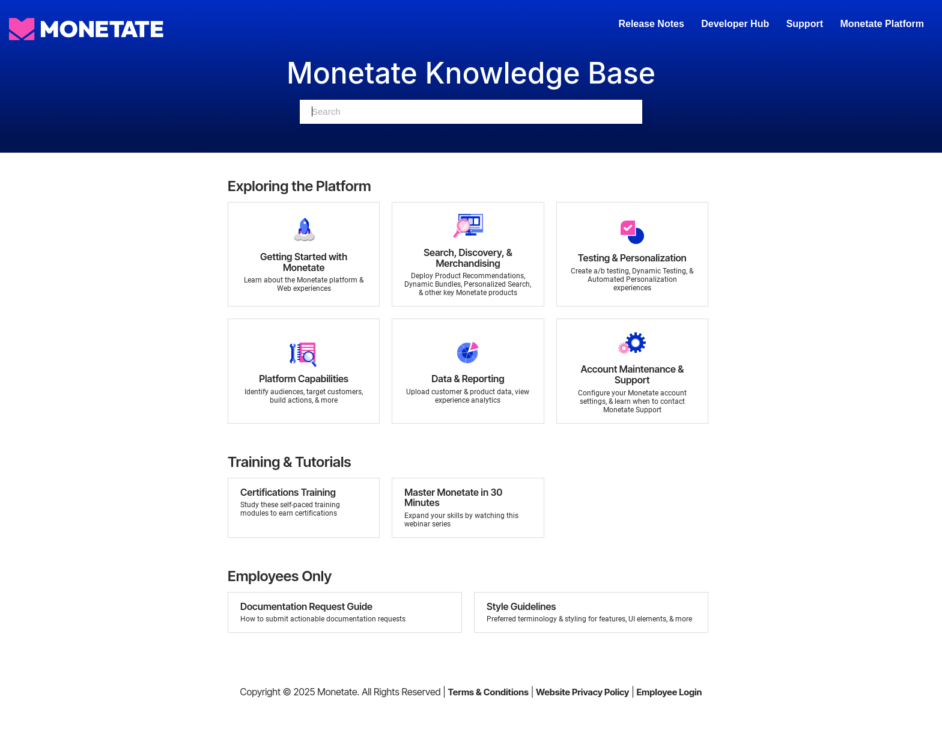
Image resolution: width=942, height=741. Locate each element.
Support (804, 24)
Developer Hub (735, 24)
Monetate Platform (882, 24)
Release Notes (652, 24)
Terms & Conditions (488, 692)
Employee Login (669, 692)
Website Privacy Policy (582, 692)
